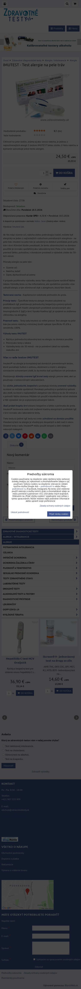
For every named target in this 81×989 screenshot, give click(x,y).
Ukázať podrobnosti (20, 512)
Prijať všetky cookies (58, 514)
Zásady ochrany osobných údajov (55, 505)
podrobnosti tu (47, 486)
